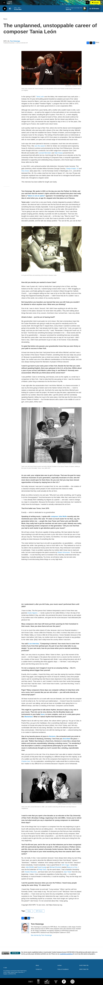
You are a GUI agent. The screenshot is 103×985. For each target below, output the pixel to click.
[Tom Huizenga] (25, 928)
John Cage (65, 865)
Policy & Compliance (63, 969)
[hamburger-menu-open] (4, 2)
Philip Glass (42, 869)
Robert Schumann (64, 552)
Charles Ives (25, 761)
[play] (4, 9)
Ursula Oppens (32, 613)
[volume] (9, 9)
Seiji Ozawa (59, 153)
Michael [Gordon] (55, 867)
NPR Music (39, 911)
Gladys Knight (71, 168)
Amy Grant (25, 171)
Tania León (40, 96)
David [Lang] (41, 867)
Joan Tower (68, 872)
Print (97, 42)
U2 (78, 168)
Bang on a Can (72, 867)
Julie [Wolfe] (30, 867)
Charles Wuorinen (31, 872)
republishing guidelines (66, 954)
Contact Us (39, 969)
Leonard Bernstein (44, 153)
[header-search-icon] (87, 2)
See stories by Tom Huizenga (41, 935)
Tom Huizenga (15, 41)
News (5, 19)
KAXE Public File (83, 965)
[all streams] (94, 8)
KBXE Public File (83, 969)
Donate (96, 3)
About (37, 965)
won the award (40, 146)
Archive (60, 965)
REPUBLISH (15, 953)
